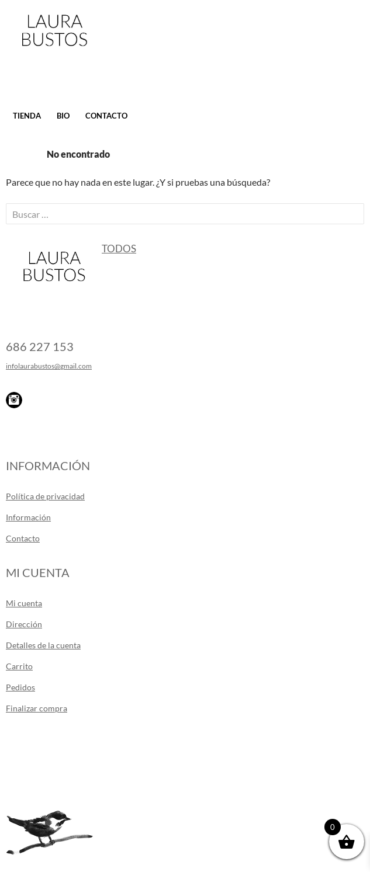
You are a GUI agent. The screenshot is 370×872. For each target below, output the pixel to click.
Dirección (24, 624)
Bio (63, 115)
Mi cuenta (24, 603)
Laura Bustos (54, 51)
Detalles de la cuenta (43, 645)
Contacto (106, 115)
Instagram (14, 400)
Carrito (19, 666)
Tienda (27, 115)
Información (28, 517)
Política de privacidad (45, 496)
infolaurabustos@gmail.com (49, 366)
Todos (119, 248)
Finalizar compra (36, 708)
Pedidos (20, 687)
